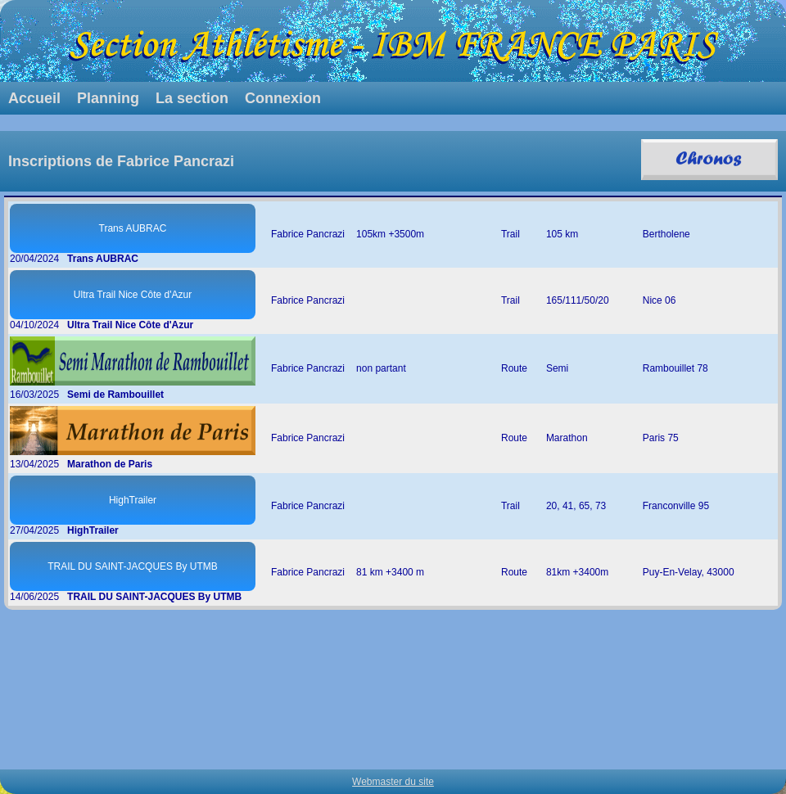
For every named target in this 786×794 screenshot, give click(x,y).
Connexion (283, 98)
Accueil (34, 98)
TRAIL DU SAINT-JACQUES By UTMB (132, 566)
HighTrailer (132, 500)
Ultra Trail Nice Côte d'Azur (133, 294)
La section (192, 98)
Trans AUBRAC (133, 228)
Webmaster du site (393, 781)
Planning (108, 98)
